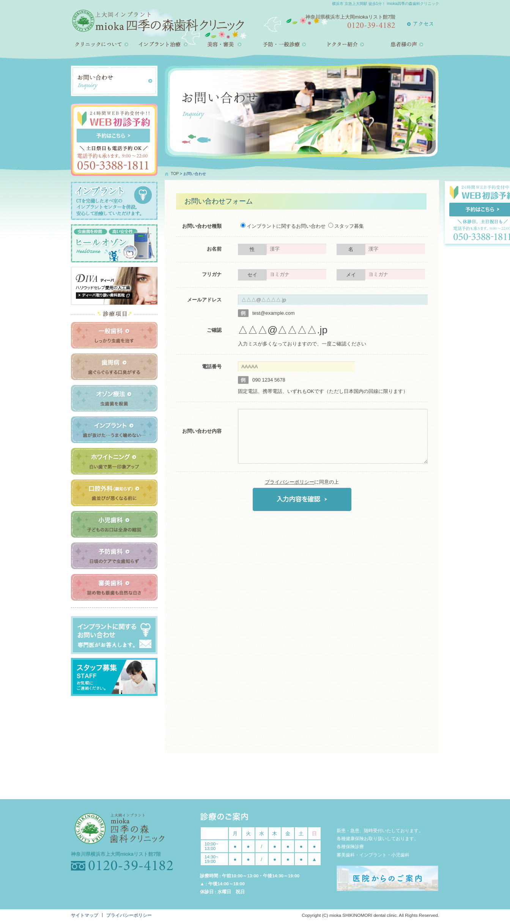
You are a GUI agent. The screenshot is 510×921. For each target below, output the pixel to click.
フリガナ (212, 274)
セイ (252, 275)
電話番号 (212, 366)
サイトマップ (84, 915)
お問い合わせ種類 (202, 226)
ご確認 (214, 330)
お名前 (214, 249)
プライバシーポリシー (289, 482)
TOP (175, 174)
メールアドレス (204, 300)
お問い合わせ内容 (202, 431)
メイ (351, 275)
